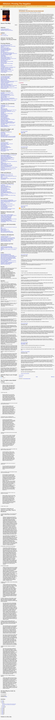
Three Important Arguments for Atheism (6, 49)
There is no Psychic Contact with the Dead (6, 231)
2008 (2, 712)
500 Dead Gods (3, 66)
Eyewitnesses (2, 107)
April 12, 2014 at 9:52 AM (24, 342)
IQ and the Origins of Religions (5, 155)
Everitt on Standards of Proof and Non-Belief (7, 61)
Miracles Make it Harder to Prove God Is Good (7, 239)
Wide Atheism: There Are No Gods (5, 68)
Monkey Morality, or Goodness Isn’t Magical (7, 84)
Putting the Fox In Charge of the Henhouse (7, 121)
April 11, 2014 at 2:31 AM (24, 254)
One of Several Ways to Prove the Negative (7, 63)
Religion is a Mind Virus (4, 164)
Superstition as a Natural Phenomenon (6, 263)
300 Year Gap (2, 124)
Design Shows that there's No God (5, 189)
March (3, 705)
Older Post (52, 376)
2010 (2, 710)
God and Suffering (3, 204)
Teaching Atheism (3, 55)
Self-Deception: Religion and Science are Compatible (8, 136)
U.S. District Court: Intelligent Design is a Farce (7, 184)
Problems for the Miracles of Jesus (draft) (6, 247)
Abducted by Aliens (3, 114)
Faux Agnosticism (3, 145)
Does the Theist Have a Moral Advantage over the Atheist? (9, 87)
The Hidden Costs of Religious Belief (6, 163)
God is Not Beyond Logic (4, 148)
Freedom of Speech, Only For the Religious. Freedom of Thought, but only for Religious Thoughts (8, 215)
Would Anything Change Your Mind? (6, 158)
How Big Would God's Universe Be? (6, 191)
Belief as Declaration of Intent (5, 144)
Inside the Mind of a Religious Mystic (6, 156)
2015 (2, 701)
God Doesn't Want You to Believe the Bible (7, 113)
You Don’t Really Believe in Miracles (6, 240)
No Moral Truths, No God (4, 83)
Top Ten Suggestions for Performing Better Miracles (8, 238)
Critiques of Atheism (3, 56)
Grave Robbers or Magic (4, 123)
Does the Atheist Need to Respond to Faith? (7, 175)
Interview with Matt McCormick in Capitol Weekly (7, 255)
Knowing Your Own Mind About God (6, 166)
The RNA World (3, 185)
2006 (2, 714)
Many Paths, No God (4, 97)
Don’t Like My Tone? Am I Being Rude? (6, 217)
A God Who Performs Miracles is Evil (6, 236)
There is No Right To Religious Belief (6, 218)
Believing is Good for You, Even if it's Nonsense (7, 159)
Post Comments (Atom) (26, 378)
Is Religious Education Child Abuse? (6, 219)
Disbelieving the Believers (4, 116)
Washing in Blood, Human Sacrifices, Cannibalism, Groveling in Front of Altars (8, 119)
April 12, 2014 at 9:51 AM (24, 323)
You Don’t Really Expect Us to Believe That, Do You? (8, 125)
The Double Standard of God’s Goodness (6, 206)
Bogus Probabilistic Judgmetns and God (6, 192)
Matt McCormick (4, 34)
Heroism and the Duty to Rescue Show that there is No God (9, 81)
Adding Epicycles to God (4, 135)
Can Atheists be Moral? (4, 88)
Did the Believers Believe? (4, 120)
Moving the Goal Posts (4, 62)
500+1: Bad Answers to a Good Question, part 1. (7, 52)
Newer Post (21, 376)
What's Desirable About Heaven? (5, 118)
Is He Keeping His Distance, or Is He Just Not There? (8, 67)
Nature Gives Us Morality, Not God (5, 78)
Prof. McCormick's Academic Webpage (6, 259)
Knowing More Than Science (5, 142)
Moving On (2, 64)
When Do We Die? (3, 228)
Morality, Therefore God (4, 79)
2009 (2, 711)
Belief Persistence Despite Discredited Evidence (7, 95)
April (3, 703)
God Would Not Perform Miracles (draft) (6, 246)
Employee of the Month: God (5, 229)
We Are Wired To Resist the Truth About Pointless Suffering (9, 167)
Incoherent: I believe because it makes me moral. (7, 86)
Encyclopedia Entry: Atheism (5, 50)
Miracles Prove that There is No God (6, 241)
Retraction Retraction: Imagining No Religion (7, 214)
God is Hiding (2, 51)
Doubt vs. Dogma (3, 133)
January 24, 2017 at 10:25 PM (25, 373)
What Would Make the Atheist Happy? (6, 209)
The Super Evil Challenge (4, 207)
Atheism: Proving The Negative (17, 4)
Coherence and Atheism (4, 70)
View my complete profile (4, 35)
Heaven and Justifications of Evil (5, 96)
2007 (2, 713)
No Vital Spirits (3, 132)
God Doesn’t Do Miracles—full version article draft (8, 237)
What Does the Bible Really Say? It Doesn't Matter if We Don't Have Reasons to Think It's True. (8, 110)
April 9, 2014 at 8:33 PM (24, 131)
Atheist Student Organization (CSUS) (6, 254)
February (3, 706)
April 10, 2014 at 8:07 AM (24, 205)
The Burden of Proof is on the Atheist (6, 69)
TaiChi (22, 132)
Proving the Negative (4, 72)
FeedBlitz (5, 696)
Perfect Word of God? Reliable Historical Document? (8, 122)
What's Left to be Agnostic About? (5, 45)
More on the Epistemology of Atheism (6, 147)
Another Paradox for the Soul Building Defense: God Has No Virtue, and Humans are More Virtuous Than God (8, 201)
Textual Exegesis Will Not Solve (5, 126)
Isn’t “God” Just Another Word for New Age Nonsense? (8, 168)
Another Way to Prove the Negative (5, 59)
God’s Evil (2, 202)
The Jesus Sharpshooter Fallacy (5, 94)
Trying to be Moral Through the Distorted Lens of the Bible (9, 85)
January (3, 707)
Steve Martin (23, 343)
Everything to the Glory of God (5, 99)
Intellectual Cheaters (3, 60)
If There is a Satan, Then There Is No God (6, 203)
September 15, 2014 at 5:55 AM (25, 351)
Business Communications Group (5, 264)
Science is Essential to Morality (5, 77)
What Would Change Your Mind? (5, 57)
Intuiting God (2, 174)
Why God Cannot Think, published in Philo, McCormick (8, 258)
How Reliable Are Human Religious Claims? (7, 92)
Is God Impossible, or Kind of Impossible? (6, 44)
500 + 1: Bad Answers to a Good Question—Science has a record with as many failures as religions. (9, 54)
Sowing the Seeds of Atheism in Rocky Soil (7, 143)
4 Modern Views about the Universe (6, 186)
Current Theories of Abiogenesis (5, 188)
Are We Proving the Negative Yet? (5, 48)
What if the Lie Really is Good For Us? (6, 169)
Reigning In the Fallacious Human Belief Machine (7, 98)
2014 (2, 702)
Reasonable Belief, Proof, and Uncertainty (6, 65)
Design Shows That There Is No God (6, 187)
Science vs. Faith (3, 134)
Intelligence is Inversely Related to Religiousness (7, 157)
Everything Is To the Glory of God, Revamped (7, 93)
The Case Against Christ (4, 109)
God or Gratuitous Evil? (4, 205)
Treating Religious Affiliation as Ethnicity (6, 220)
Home (37, 376)
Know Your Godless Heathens (5, 47)
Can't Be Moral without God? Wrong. (6, 76)
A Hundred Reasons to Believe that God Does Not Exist (8, 58)
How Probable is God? (4, 190)
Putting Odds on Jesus (4, 108)
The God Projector (3, 160)
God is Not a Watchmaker (4, 194)
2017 (2, 700)
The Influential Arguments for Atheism (6, 29)
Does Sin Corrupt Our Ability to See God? (6, 165)
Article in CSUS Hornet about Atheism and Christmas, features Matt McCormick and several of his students (8, 257)
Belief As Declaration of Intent (5, 150)
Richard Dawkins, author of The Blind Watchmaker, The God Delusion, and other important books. (8, 262)
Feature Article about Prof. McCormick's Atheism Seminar (9, 256)
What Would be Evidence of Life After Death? (7, 232)
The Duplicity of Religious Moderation (6, 216)
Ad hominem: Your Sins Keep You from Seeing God (31, 11)
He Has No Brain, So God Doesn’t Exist (6, 71)
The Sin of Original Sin (4, 117)
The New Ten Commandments (5, 82)
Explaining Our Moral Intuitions (5, 80)
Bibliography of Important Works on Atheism (7, 30)
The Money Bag (3, 105)
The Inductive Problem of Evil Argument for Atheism (8, 208)
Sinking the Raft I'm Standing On (5, 146)
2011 (2, 709)
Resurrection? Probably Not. (5, 115)
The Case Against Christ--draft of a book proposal (7, 106)
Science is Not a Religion (4, 177)
